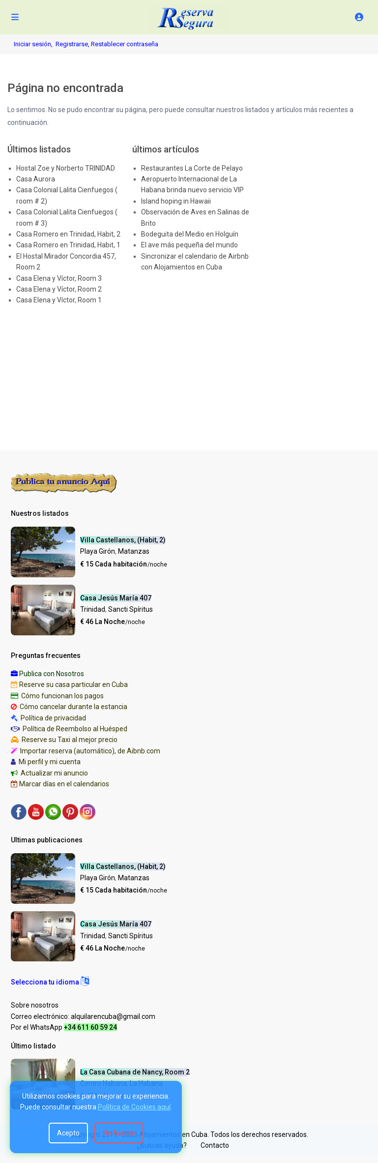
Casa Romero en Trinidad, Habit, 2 (68, 234)
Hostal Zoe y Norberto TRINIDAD (65, 168)
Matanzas (133, 551)
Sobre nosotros (34, 1005)
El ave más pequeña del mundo (189, 245)
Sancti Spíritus (130, 609)
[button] (50, 982)
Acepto (68, 1133)
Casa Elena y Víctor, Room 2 (59, 289)
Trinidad (92, 609)
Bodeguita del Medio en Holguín (189, 234)
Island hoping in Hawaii (176, 201)
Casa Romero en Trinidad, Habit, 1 (68, 245)
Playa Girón (97, 551)
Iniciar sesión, (33, 44)
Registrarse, (73, 44)
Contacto (215, 1145)
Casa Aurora (35, 179)
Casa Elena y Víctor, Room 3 (59, 278)
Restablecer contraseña (124, 44)
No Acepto (119, 1133)
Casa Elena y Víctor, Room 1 (59, 300)
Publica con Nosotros (51, 674)
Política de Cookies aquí (134, 1107)
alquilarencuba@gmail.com (113, 1016)
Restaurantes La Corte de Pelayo (192, 168)
